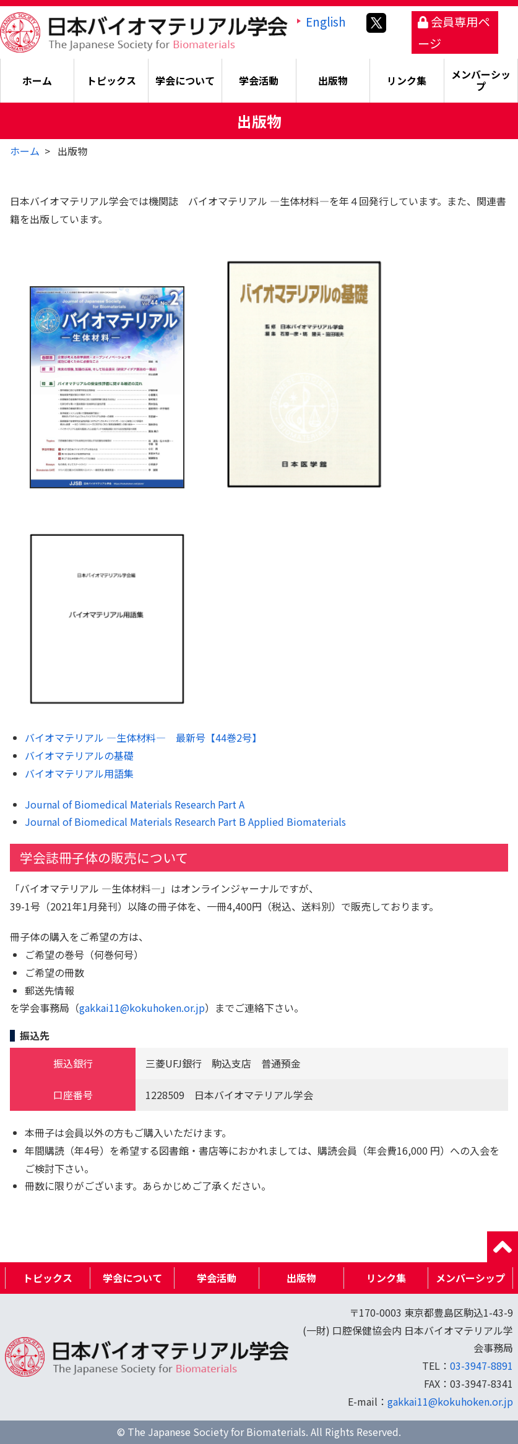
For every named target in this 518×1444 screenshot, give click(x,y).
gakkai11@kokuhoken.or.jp (142, 1007)
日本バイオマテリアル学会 (144, 31)
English (326, 21)
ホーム (37, 80)
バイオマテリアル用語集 (79, 773)
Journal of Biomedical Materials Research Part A (134, 804)
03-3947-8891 (481, 1365)
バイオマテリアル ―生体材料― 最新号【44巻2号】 (143, 737)
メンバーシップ (481, 80)
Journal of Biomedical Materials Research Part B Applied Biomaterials (185, 821)
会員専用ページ (454, 32)
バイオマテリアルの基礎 (79, 755)
